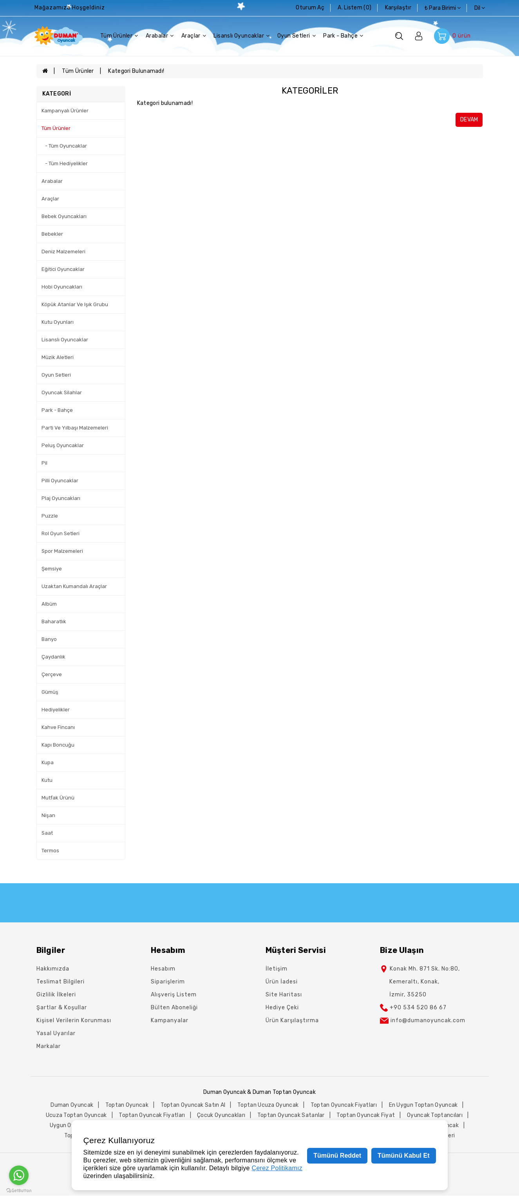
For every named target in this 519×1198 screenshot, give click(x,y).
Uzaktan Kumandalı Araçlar (74, 586)
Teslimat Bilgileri (60, 981)
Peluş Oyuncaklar (63, 445)
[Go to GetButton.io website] (18, 1190)
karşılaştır (398, 7)
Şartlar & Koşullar (61, 1007)
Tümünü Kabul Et (403, 1155)
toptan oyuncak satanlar (291, 1115)
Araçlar (193, 35)
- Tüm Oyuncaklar (64, 146)
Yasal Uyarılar (56, 1033)
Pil (44, 463)
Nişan (48, 815)
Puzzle (50, 516)
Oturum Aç (310, 7)
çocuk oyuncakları (221, 1115)
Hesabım (163, 968)
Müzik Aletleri (58, 357)
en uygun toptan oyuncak (423, 1105)
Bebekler (52, 234)
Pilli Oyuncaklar (60, 481)
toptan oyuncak (126, 1105)
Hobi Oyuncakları (62, 287)
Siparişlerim (168, 981)
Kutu (47, 780)
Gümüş (50, 692)
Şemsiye (52, 569)
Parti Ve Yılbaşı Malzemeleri (75, 428)
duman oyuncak (72, 1105)
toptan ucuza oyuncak (267, 1105)
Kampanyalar (169, 1020)
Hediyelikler (56, 710)
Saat (47, 833)
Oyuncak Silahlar (62, 392)
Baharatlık (54, 621)
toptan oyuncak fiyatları (344, 1105)
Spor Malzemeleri (62, 551)
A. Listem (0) (354, 7)
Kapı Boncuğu (58, 745)
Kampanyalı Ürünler (65, 111)
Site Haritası (284, 994)
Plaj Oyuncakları (61, 498)
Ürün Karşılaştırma (292, 1020)
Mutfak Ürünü (58, 798)
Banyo (49, 639)
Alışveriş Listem (174, 994)
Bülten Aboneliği (174, 1007)
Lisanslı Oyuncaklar (241, 35)
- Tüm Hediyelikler (65, 163)
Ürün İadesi (282, 981)
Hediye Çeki (282, 1007)
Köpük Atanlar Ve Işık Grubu (75, 304)
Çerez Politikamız (277, 1168)
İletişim (277, 968)
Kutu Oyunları (58, 322)
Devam (469, 119)
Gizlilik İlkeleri (56, 994)
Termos (50, 850)
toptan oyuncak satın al (193, 1105)
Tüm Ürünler (119, 35)
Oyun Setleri (296, 35)
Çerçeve (52, 674)
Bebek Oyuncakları (64, 216)
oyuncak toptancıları (435, 1115)
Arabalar (160, 35)
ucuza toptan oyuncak (76, 1115)
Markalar (48, 1046)
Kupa (48, 762)
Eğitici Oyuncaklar (63, 269)
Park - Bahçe (343, 35)
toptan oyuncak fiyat (365, 1115)
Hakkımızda (52, 968)
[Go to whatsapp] (19, 1175)
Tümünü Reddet (337, 1155)
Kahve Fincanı (58, 727)
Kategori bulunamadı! (136, 71)
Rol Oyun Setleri (61, 533)
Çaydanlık (53, 657)
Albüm (49, 604)
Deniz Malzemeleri (63, 251)
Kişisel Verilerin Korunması (73, 1020)
